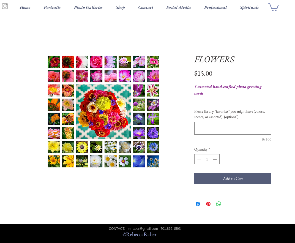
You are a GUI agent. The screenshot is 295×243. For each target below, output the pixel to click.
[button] (273, 6)
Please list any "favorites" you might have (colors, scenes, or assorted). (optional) (229, 114)
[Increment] (215, 159)
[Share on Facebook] (198, 204)
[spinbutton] (207, 159)
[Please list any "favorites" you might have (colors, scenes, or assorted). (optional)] (233, 128)
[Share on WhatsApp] (218, 204)
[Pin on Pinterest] (208, 204)
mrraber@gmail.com (143, 229)
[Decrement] (198, 159)
